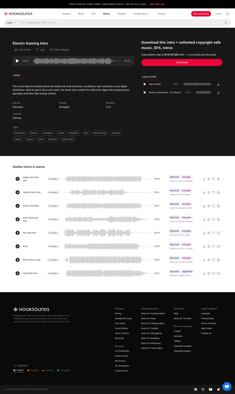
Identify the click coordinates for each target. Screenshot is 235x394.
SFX (93, 13)
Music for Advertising (151, 343)
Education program (183, 346)
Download (182, 62)
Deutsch (47, 370)
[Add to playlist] (218, 179)
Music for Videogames (151, 333)
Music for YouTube (182, 318)
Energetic (64, 107)
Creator (177, 331)
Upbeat (173, 194)
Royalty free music (123, 318)
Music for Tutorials (149, 328)
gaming (116, 133)
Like (40, 49)
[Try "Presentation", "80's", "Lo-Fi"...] (120, 22)
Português (63, 370)
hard (40, 139)
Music (81, 13)
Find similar (23, 49)
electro (34, 133)
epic (86, 133)
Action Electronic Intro (30, 219)
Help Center (206, 328)
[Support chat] (226, 386)
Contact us (206, 333)
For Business (142, 13)
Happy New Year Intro (30, 179)
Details (16, 75)
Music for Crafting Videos (153, 323)
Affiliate (177, 341)
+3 (54, 192)
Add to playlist (59, 49)
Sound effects (121, 328)
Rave (25, 246)
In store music (121, 371)
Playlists (121, 13)
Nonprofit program (182, 351)
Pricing (161, 13)
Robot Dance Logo (31, 260)
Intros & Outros (122, 333)
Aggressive (187, 271)
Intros (106, 13)
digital (18, 139)
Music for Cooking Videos (153, 313)
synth (61, 133)
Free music (120, 323)
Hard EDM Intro (30, 273)
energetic (48, 133)
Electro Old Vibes (31, 206)
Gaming (17, 118)
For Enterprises (122, 351)
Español (33, 370)
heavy (29, 139)
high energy (100, 133)
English (18, 370)
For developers (122, 366)
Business (178, 336)
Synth (189, 208)
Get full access (201, 13)
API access (120, 361)
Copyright (205, 313)
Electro (181, 181)
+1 (54, 179)
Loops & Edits (149, 76)
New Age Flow (29, 233)
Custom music (121, 356)
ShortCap (119, 338)
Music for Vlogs (148, 318)
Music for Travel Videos (152, 348)
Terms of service (208, 323)
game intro (68, 139)
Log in (218, 13)
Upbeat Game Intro (32, 192)
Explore (67, 13)
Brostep (53, 139)
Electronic (174, 177)
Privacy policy (207, 318)
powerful (74, 133)
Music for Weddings (150, 338)
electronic (20, 133)
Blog (176, 313)
